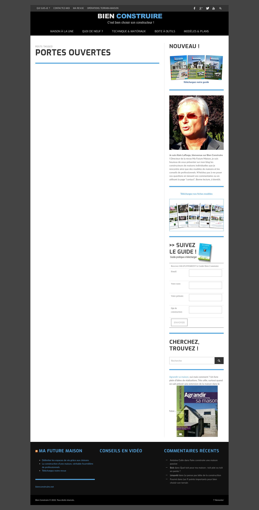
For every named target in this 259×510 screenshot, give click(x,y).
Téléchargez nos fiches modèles (196, 193)
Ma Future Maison (60, 451)
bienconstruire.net (44, 486)
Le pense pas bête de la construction (202, 475)
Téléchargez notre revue (54, 470)
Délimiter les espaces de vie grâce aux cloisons (65, 460)
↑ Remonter (218, 500)
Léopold (174, 475)
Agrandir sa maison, (179, 376)
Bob (172, 467)
